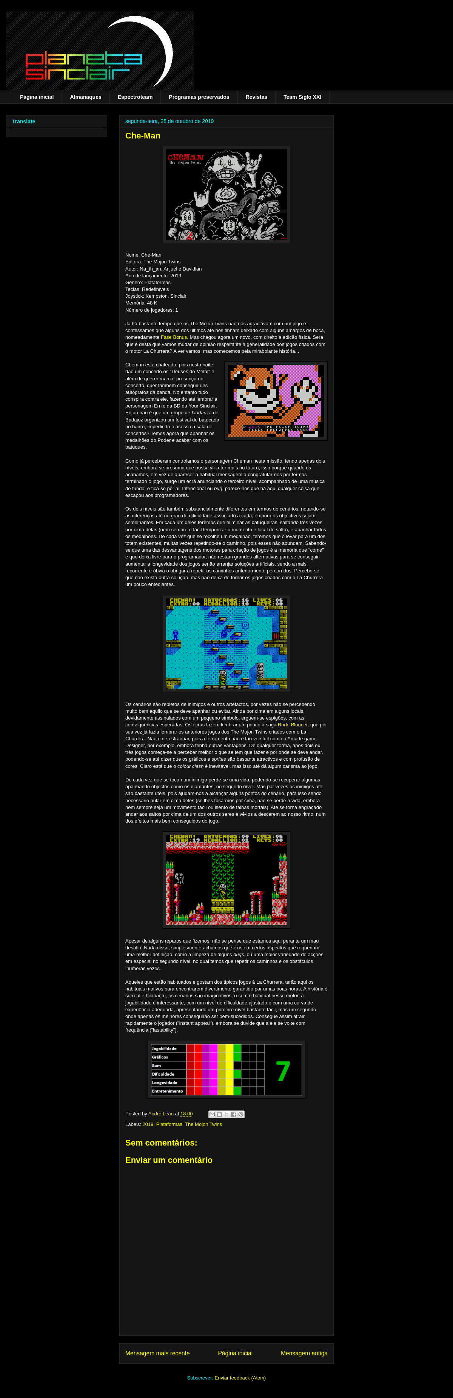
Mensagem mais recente (157, 1353)
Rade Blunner (293, 724)
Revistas (257, 97)
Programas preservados (199, 97)
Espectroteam (135, 97)
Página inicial (37, 97)
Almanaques (85, 97)
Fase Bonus (174, 337)
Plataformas (169, 1124)
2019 (148, 1124)
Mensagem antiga (304, 1353)
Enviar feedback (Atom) (240, 1378)
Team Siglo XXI (302, 97)
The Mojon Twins (203, 1124)
